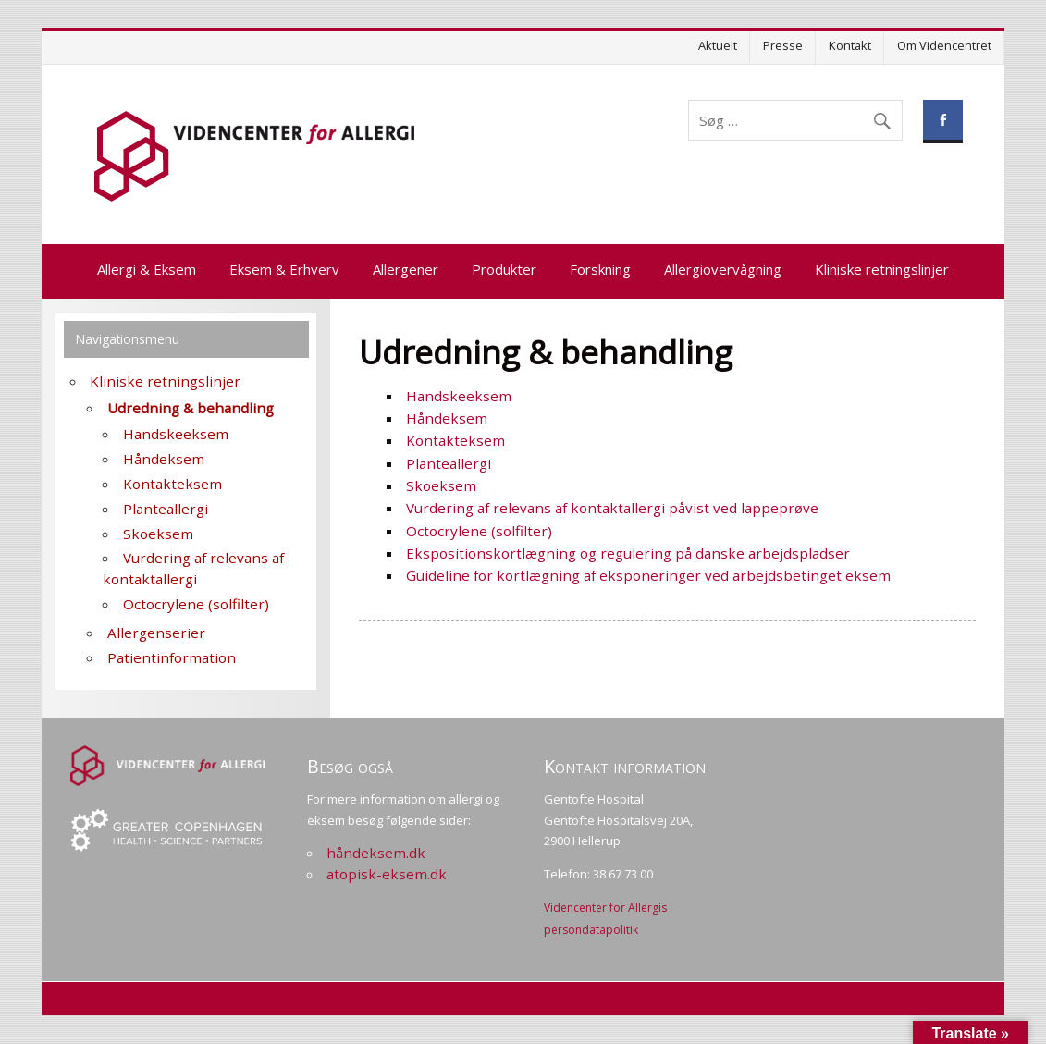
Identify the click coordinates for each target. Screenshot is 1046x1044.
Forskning (600, 269)
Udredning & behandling (190, 408)
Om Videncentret (944, 45)
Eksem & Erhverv (284, 269)
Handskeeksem (458, 396)
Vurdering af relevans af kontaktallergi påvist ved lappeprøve (612, 507)
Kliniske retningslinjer (882, 269)
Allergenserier (156, 632)
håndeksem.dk (375, 852)
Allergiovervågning (722, 269)
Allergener (405, 269)
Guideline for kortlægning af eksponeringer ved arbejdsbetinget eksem (648, 575)
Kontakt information (625, 766)
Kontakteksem (455, 440)
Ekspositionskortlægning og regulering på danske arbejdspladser (628, 553)
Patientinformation (171, 657)
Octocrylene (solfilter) (479, 531)
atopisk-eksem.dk (386, 874)
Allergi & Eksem (146, 269)
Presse (783, 45)
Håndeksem (446, 418)
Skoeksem (441, 485)
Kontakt (850, 45)
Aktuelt (717, 45)
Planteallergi (448, 463)
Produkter (504, 269)
